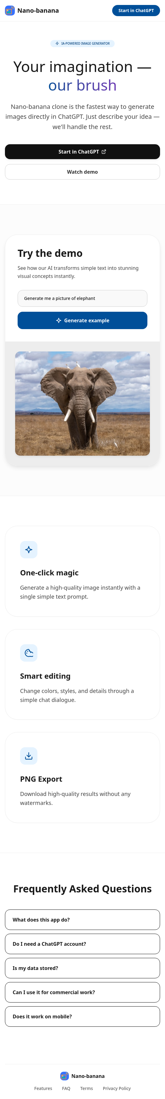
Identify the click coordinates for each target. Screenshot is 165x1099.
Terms (86, 1088)
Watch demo (82, 171)
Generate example (82, 320)
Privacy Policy (117, 1088)
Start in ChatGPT (136, 10)
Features (43, 1088)
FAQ (66, 1088)
